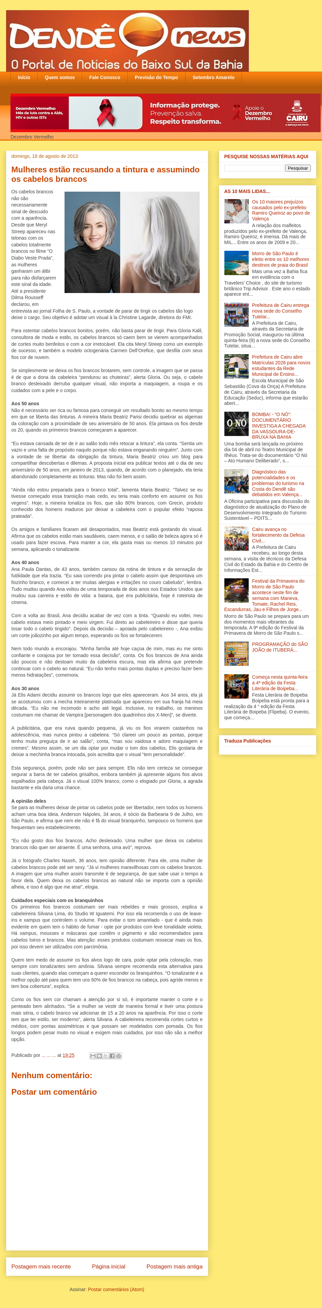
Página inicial (108, 1266)
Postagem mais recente (41, 1266)
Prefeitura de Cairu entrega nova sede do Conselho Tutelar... (280, 310)
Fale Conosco (104, 77)
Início (24, 77)
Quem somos (60, 77)
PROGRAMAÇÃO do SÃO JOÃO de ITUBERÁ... (280, 647)
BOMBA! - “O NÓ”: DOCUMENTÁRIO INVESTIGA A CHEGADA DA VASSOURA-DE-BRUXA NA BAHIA (278, 426)
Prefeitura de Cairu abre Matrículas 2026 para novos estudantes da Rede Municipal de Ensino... (281, 365)
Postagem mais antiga (174, 1266)
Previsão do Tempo (156, 77)
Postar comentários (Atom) (116, 1289)
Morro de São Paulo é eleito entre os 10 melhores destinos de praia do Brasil (280, 259)
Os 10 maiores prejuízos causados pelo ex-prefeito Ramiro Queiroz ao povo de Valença (281, 210)
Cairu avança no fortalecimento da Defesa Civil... (278, 535)
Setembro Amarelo (213, 77)
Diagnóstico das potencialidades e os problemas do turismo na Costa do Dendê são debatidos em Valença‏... (278, 483)
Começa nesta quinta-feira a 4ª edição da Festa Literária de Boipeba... (279, 682)
